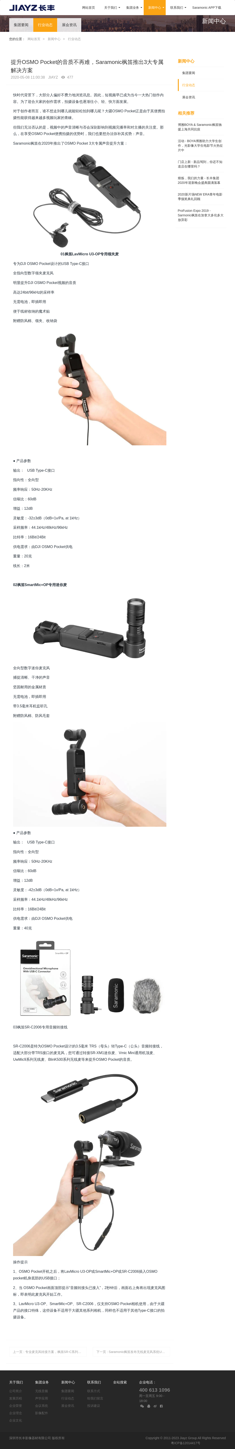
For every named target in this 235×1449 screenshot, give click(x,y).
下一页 (133, 1352)
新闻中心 (54, 39)
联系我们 (94, 1382)
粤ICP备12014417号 (185, 1443)
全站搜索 (120, 1382)
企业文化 (15, 1420)
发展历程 (15, 1398)
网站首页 (88, 7)
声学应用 (41, 1398)
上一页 (50, 1352)
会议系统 (41, 1406)
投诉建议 (93, 1406)
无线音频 (41, 1391)
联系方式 (93, 1391)
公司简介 (15, 1391)
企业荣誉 (15, 1406)
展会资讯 (69, 25)
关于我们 (16, 1382)
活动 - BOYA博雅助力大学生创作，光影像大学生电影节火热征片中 (200, 145)
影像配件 (41, 1413)
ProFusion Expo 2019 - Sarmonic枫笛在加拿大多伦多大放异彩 (201, 215)
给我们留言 (95, 1398)
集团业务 (42, 1382)
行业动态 (45, 25)
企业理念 (15, 1413)
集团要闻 (21, 25)
